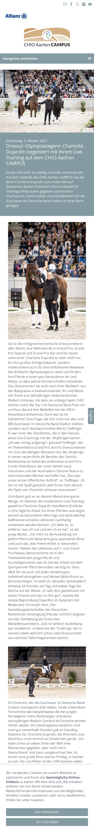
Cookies (37, 800)
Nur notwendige (47, 812)
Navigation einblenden (20, 58)
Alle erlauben (47, 822)
